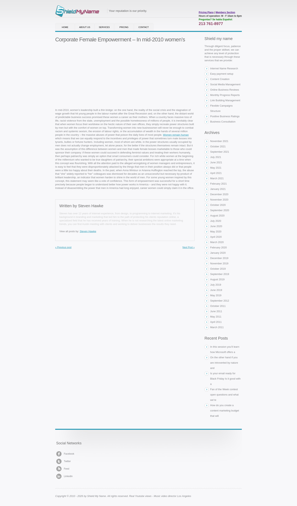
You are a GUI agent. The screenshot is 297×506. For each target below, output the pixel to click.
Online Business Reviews (224, 89)
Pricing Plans (206, 12)
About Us (84, 27)
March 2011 (217, 327)
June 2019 (216, 290)
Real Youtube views (140, 496)
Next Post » (188, 247)
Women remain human (176, 134)
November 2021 (219, 141)
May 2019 (215, 295)
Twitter (63, 461)
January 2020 (218, 252)
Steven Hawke (90, 206)
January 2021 (218, 189)
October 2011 (218, 306)
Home (65, 27)
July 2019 (215, 284)
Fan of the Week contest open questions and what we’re (224, 394)
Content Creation (219, 79)
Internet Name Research (224, 68)
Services (104, 27)
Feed (62, 469)
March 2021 (217, 178)
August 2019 (217, 279)
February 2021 (218, 183)
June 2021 (216, 162)
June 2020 (216, 226)
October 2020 (218, 204)
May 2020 (215, 231)
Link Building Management (225, 100)
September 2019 (219, 274)
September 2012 (219, 300)
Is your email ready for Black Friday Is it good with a (225, 378)
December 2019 (219, 258)
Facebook (65, 454)
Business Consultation (223, 121)
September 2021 (219, 151)
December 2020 (219, 194)
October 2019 (218, 268)
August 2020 (217, 215)
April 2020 (216, 236)
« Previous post (63, 247)
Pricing (123, 27)
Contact (143, 27)
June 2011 (216, 311)
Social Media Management (225, 84)
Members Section (225, 12)
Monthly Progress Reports (225, 95)
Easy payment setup (221, 73)
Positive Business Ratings (225, 116)
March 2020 (217, 242)
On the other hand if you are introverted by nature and (224, 363)
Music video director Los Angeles (172, 496)
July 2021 (215, 157)
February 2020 (218, 247)
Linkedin (64, 476)
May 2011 (215, 316)
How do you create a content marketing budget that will (224, 410)
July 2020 (215, 220)
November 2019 (219, 263)
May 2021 (215, 167)
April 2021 (216, 173)
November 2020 (219, 199)
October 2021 (218, 146)
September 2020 (219, 210)
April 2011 (216, 321)
